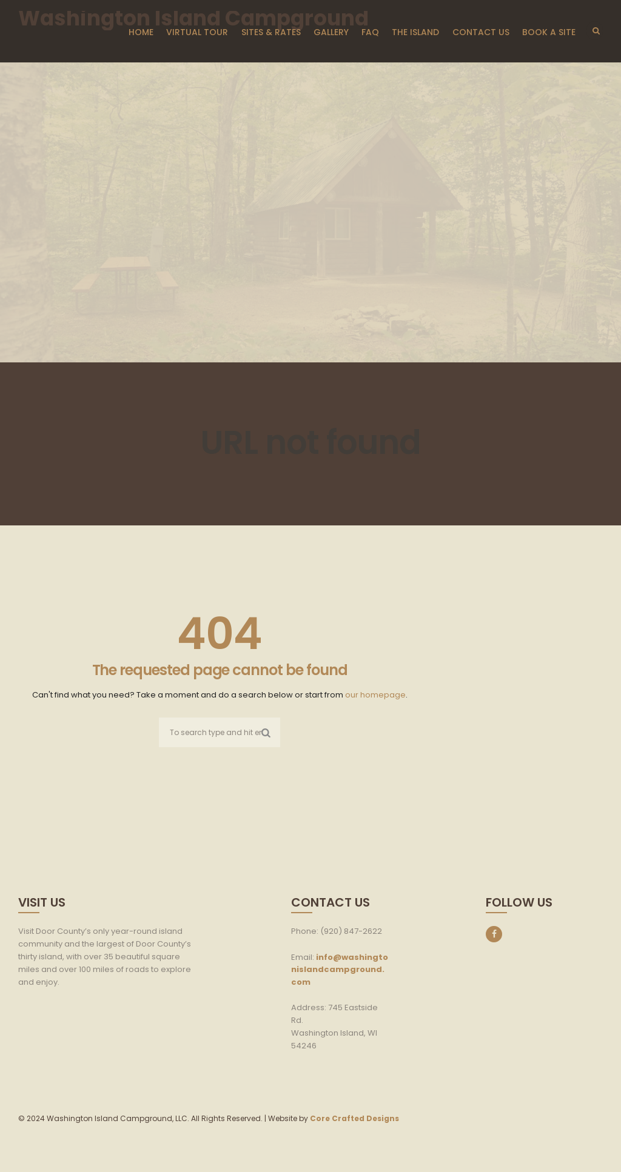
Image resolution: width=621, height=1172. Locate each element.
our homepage (375, 695)
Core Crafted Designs (354, 1118)
